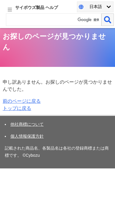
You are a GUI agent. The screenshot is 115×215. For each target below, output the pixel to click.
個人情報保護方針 (27, 136)
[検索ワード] (53, 19)
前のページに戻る (22, 101)
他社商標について (27, 124)
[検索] (107, 19)
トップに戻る (17, 108)
